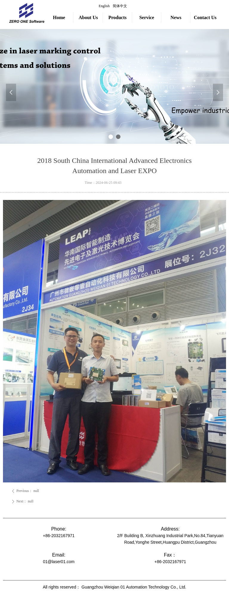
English (104, 6)
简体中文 (120, 6)
